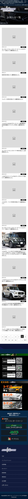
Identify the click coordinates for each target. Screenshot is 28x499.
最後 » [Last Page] (25, 340)
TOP (3, 456)
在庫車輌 (4, 464)
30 (15, 340)
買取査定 (4, 476)
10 (9, 340)
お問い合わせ (25, 4)
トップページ (18, 4)
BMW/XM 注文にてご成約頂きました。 (11, 74)
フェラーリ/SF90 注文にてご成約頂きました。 (13, 99)
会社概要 (4, 481)
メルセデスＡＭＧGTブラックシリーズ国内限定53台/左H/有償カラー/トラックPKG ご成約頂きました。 (13, 125)
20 (12, 340)
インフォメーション (6, 460)
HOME (1, 23)
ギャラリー (4, 468)
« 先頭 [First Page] (6, 337)
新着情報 (4, 472)
